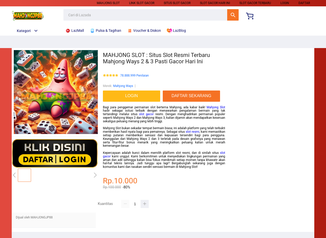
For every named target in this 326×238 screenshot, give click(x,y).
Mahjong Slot (108, 3)
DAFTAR (304, 3)
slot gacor (146, 114)
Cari (233, 15)
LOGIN (284, 3)
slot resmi (192, 131)
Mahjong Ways (123, 86)
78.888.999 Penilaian (134, 75)
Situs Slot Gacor (177, 3)
